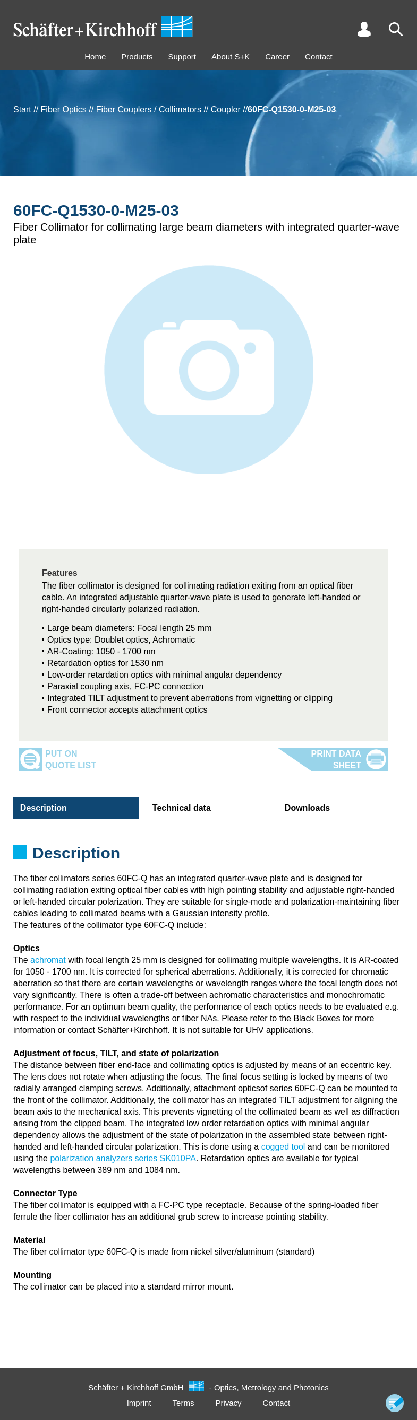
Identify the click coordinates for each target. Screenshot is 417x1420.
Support (182, 56)
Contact (319, 56)
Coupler (226, 109)
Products (136, 56)
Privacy (228, 1402)
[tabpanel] (208, 856)
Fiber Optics (64, 109)
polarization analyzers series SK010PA (123, 1158)
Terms (183, 1402)
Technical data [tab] (180, 807)
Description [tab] (42, 807)
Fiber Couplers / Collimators (148, 109)
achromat (48, 960)
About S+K (230, 56)
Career (277, 56)
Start (22, 109)
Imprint (139, 1402)
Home (95, 56)
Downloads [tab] (305, 807)
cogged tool (283, 1146)
